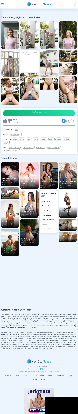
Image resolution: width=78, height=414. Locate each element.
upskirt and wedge (15, 147)
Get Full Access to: (39, 113)
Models (43, 380)
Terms (17, 375)
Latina (51, 139)
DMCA (26, 375)
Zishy (17, 129)
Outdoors (35, 139)
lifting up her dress (53, 147)
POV (5, 142)
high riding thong (28, 147)
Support (8, 375)
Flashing (21, 139)
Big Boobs (44, 139)
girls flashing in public (11, 150)
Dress (15, 139)
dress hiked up (40, 147)
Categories (60, 375)
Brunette (58, 139)
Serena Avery (14, 134)
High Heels (66, 139)
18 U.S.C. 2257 (38, 375)
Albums (34, 380)
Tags (70, 375)
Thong (28, 139)
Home (50, 375)
